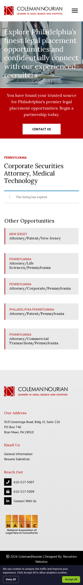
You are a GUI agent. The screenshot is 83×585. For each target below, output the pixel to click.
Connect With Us (25, 501)
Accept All (71, 579)
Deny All (11, 579)
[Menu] (75, 10)
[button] (42, 129)
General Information (18, 454)
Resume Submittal (17, 459)
